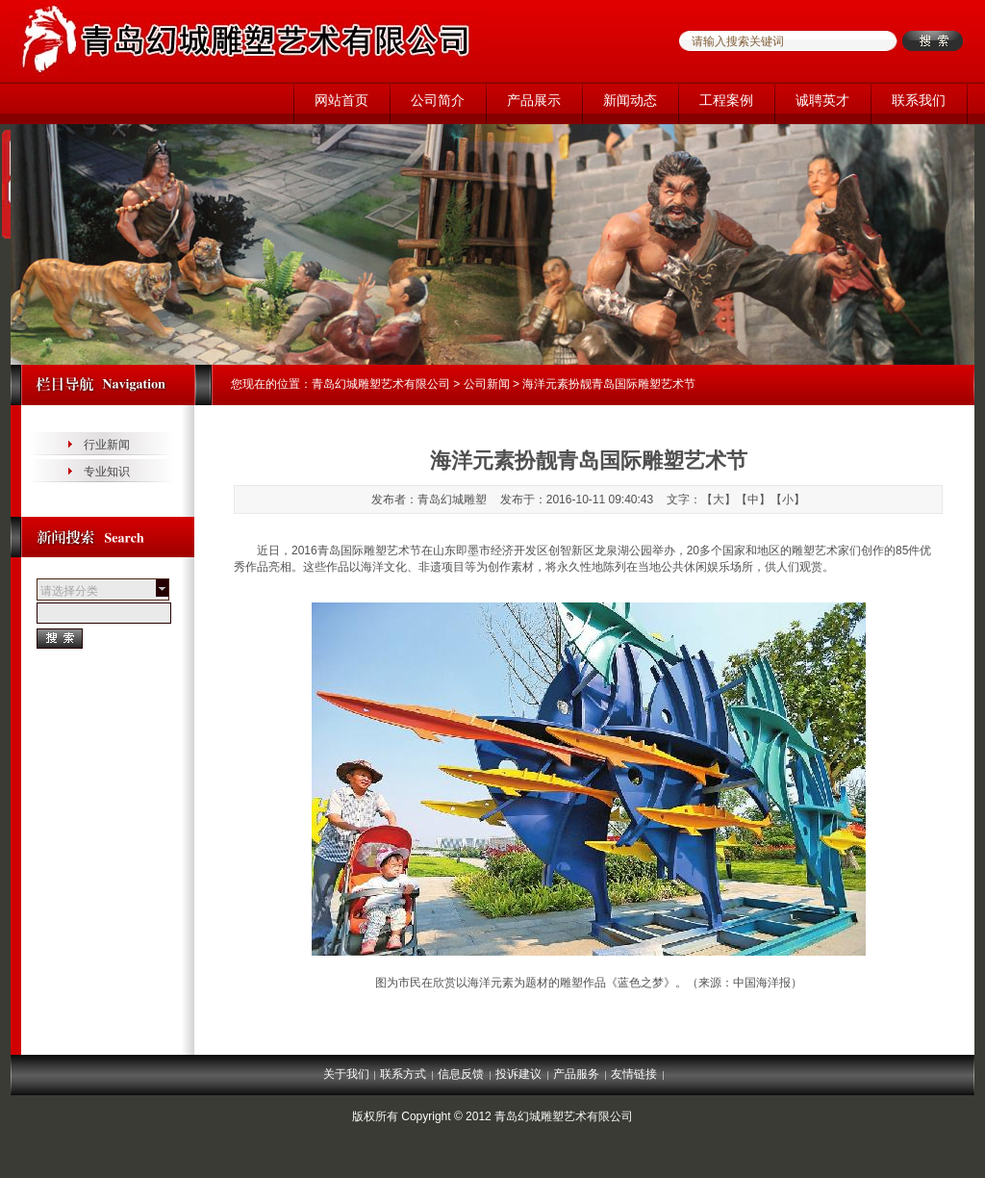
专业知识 (107, 471)
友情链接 (634, 1074)
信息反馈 (461, 1074)
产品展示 (534, 100)
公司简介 (438, 100)
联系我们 (919, 100)
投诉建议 (518, 1074)
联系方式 (403, 1074)
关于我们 (346, 1074)
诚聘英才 (822, 100)
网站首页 (341, 100)
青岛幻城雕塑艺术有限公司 (381, 384)
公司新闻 (487, 384)
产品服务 (576, 1074)
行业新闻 (107, 444)
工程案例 (726, 100)
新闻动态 (630, 100)
